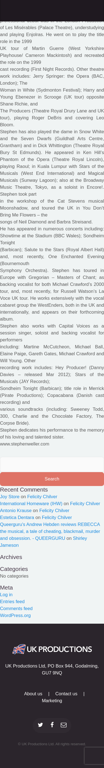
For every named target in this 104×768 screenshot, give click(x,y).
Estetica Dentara (17, 517)
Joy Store (9, 496)
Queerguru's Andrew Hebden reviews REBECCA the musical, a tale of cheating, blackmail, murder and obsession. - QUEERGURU (50, 531)
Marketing (52, 700)
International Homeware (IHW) (31, 503)
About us (33, 693)
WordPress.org (15, 615)
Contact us (66, 693)
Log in (6, 594)
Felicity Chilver (42, 496)
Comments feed (16, 608)
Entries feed (12, 601)
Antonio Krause (16, 510)
